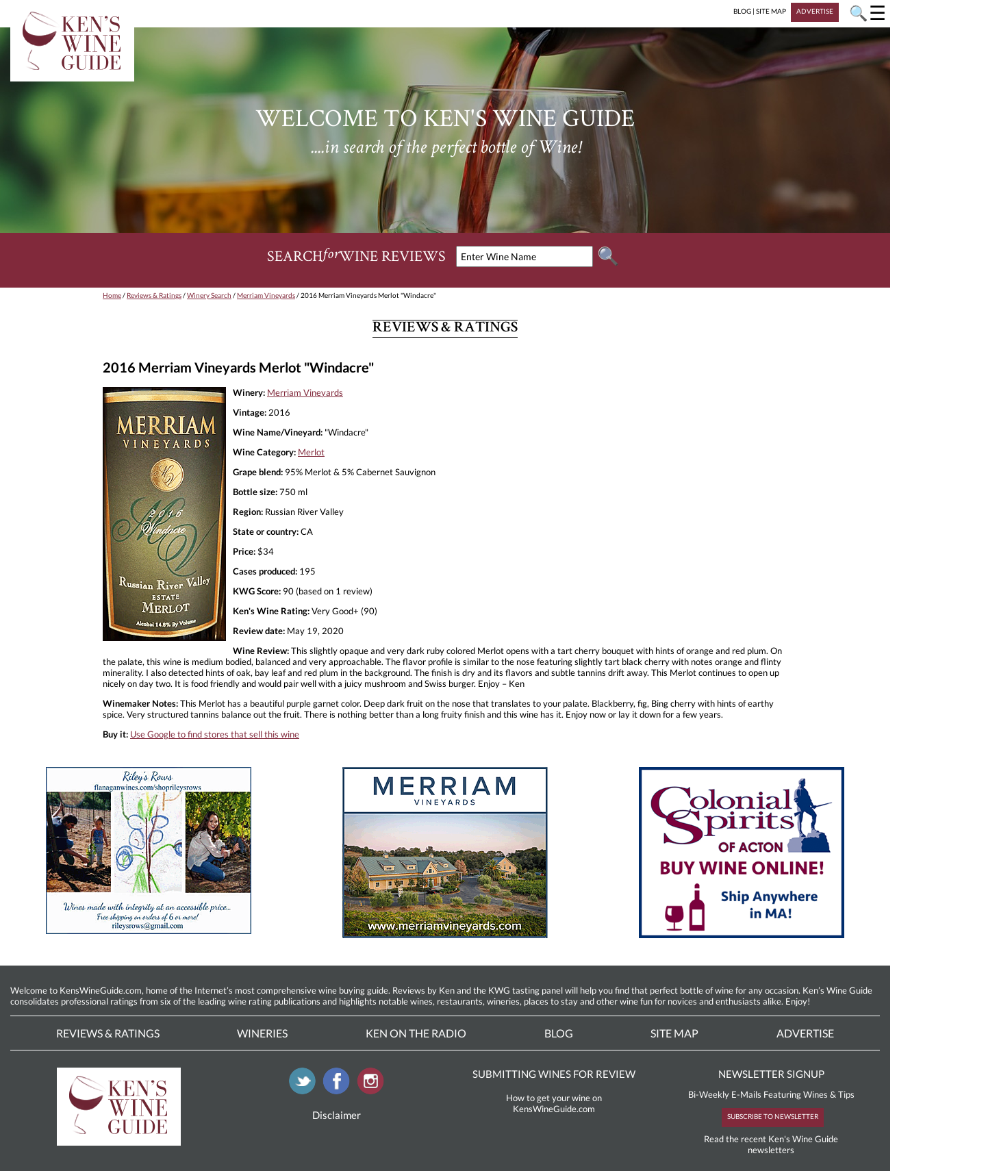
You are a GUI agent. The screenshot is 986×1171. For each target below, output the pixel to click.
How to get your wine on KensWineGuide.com (554, 1103)
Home (112, 295)
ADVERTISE (814, 11)
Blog (558, 1033)
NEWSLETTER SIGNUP (771, 1074)
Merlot (311, 451)
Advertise (805, 1033)
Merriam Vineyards (266, 295)
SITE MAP (771, 11)
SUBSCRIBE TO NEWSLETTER (772, 1116)
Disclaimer (336, 1115)
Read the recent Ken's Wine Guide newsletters (771, 1144)
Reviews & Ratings (154, 295)
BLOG (742, 11)
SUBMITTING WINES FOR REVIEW (553, 1074)
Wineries (262, 1033)
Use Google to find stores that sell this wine (214, 734)
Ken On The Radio (416, 1033)
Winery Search (209, 295)
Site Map (674, 1033)
